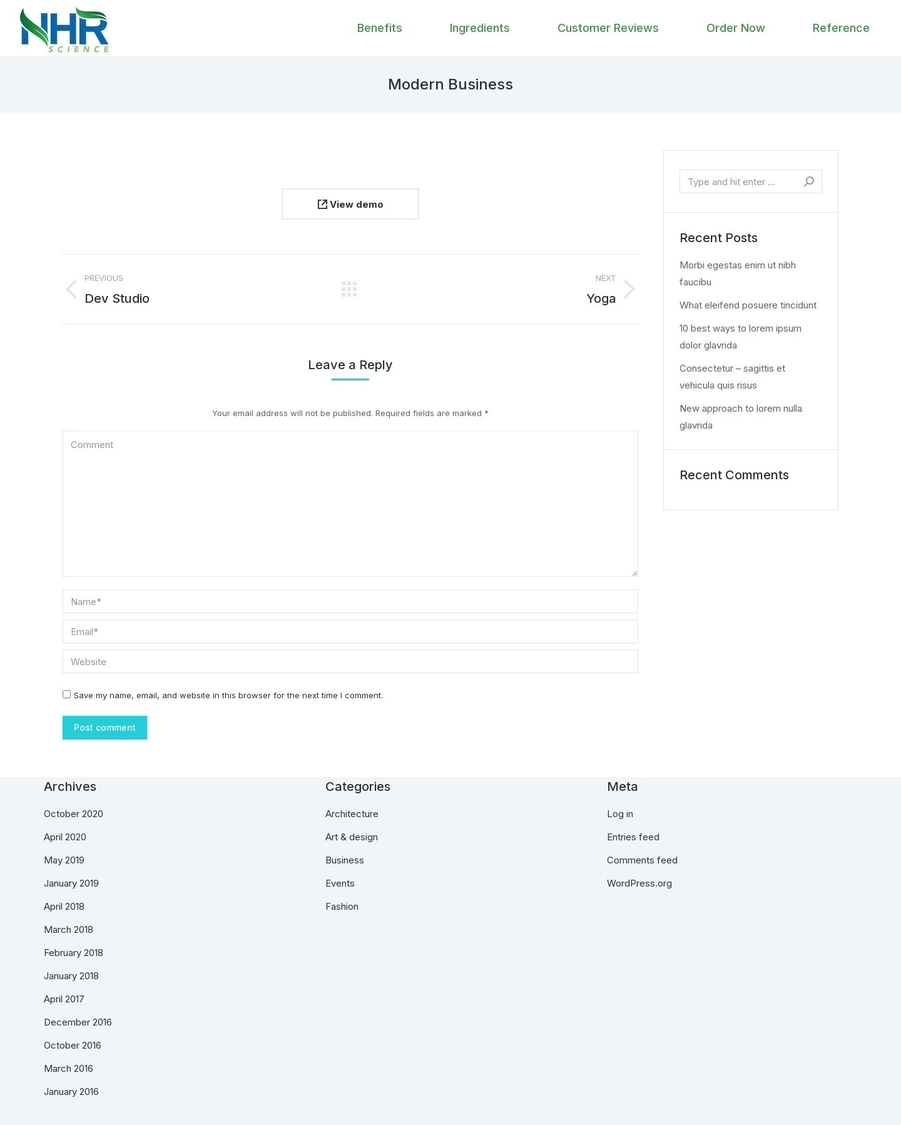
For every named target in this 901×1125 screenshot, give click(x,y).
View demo (351, 204)
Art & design (351, 837)
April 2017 (64, 999)
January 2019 (71, 883)
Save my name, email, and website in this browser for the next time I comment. (228, 695)
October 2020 (73, 814)
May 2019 (64, 860)
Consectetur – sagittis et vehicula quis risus (732, 376)
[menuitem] (380, 28)
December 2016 (78, 1022)
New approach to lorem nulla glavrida (741, 416)
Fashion (342, 906)
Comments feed (642, 860)
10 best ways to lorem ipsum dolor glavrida (741, 336)
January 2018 (71, 976)
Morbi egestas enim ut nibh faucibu (738, 273)
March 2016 (68, 1068)
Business (344, 860)
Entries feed (633, 837)
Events (340, 883)
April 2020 (65, 837)
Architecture (352, 814)
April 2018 (64, 906)
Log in (620, 814)
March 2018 (68, 929)
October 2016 (72, 1045)
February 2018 (73, 953)
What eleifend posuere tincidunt (748, 305)
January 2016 (71, 1091)
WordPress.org (639, 883)
